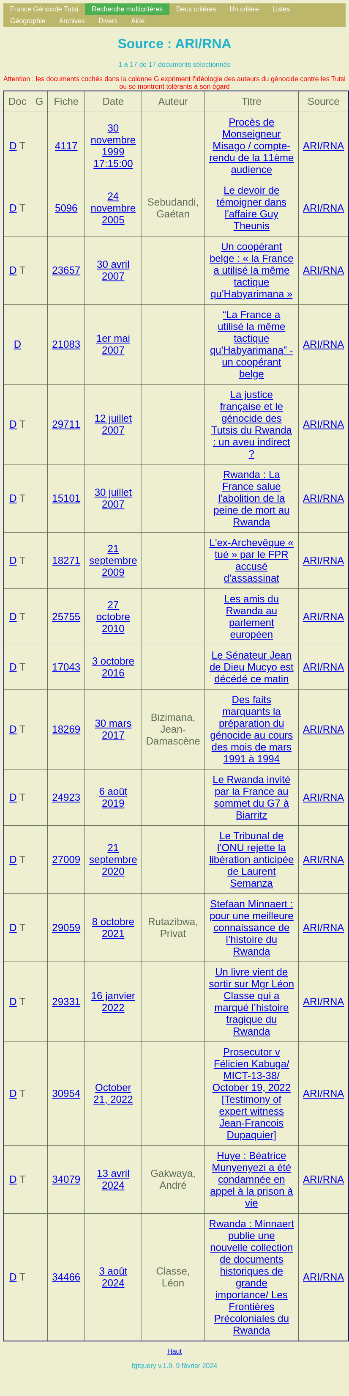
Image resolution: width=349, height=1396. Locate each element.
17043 (66, 667)
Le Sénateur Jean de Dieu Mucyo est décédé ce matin (252, 666)
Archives (72, 21)
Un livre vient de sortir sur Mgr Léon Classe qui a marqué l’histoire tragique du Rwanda (251, 1001)
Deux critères (196, 9)
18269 (66, 729)
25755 (66, 616)
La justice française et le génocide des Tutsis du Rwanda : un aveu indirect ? (251, 424)
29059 (66, 927)
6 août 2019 (113, 797)
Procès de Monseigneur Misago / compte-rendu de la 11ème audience (251, 145)
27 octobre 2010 (113, 616)
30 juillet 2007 (113, 498)
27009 (66, 859)
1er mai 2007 (113, 344)
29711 (66, 424)
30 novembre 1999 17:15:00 (113, 145)
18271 (66, 560)
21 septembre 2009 (113, 560)
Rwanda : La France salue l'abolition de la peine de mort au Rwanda (251, 498)
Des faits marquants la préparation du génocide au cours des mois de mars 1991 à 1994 (251, 729)
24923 (66, 797)
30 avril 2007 (113, 270)
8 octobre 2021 (113, 927)
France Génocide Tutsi (44, 9)
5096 (66, 208)
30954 (66, 1093)
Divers (107, 21)
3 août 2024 (113, 1277)
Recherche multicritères (127, 9)
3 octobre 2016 (113, 667)
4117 (66, 145)
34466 (66, 1277)
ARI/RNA (323, 145)
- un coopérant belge (251, 344)
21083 (66, 344)
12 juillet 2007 (113, 424)
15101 (66, 498)
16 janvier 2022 (113, 1001)
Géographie (28, 21)
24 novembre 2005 (113, 207)
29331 (66, 1001)
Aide (138, 21)
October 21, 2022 (113, 1093)
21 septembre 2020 (113, 859)
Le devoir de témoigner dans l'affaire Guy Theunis (251, 207)
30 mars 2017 (113, 729)
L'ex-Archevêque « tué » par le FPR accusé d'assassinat (252, 560)
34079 (66, 1179)
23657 (66, 270)
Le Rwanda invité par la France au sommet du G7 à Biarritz (251, 797)
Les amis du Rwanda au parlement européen (251, 616)
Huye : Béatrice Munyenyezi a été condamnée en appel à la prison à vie (251, 1179)
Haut (174, 1351)
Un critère (244, 9)
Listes (281, 9)
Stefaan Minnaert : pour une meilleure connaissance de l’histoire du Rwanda (252, 927)
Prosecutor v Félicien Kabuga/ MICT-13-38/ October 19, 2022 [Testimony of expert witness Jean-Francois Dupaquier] (252, 1093)
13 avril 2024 (113, 1179)
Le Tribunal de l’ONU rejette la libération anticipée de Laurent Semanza (251, 859)
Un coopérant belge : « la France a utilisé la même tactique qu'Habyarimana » (252, 270)
